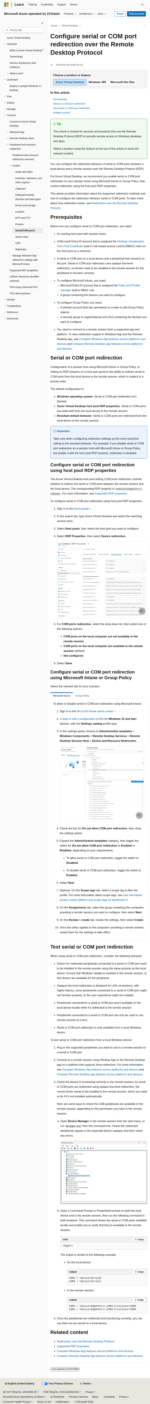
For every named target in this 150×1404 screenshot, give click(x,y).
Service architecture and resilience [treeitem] (23, 65)
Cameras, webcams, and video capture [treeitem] (28, 180)
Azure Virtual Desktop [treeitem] (18, 37)
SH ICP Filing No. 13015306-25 (20, 1392)
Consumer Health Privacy (16, 1401)
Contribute (109, 1396)
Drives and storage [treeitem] (25, 205)
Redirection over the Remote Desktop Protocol (85, 1341)
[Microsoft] (6, 4)
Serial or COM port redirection (69, 103)
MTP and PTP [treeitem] (22, 218)
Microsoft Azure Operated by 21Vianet (23, 1396)
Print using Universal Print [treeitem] (24, 287)
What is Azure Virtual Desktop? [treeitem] (26, 50)
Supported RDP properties (111, 493)
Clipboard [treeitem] (20, 188)
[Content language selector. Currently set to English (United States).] (19, 1383)
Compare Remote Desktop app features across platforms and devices (99, 1074)
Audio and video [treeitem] (24, 171)
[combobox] (23, 30)
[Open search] (142, 5)
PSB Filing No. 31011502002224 (61, 1392)
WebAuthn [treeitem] (20, 249)
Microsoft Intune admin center (95, 711)
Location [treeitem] (19, 211)
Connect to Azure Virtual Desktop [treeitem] (23, 123)
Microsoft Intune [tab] (61, 695)
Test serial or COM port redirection (71, 108)
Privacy (89, 1392)
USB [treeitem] (17, 243)
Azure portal (81, 508)
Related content (61, 112)
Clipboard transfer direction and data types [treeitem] (28, 197)
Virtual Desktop (70, 25)
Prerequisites (60, 99)
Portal (120, 13)
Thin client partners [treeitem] (20, 293)
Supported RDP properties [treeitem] (24, 270)
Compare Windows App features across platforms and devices (100, 1069)
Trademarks (61, 1401)
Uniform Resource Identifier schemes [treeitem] (24, 278)
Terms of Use (44, 1401)
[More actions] (144, 26)
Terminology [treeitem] (16, 56)
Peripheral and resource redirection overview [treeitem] (25, 157)
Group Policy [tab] (82, 695)
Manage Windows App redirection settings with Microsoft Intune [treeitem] (25, 259)
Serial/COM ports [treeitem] (25, 230)
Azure (54, 25)
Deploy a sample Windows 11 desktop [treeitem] (26, 88)
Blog (94, 1396)
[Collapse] (42, 23)
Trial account (136, 13)
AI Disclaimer (57, 1396)
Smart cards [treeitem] (21, 236)
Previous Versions (78, 1396)
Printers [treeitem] (19, 224)
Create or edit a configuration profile (82, 718)
